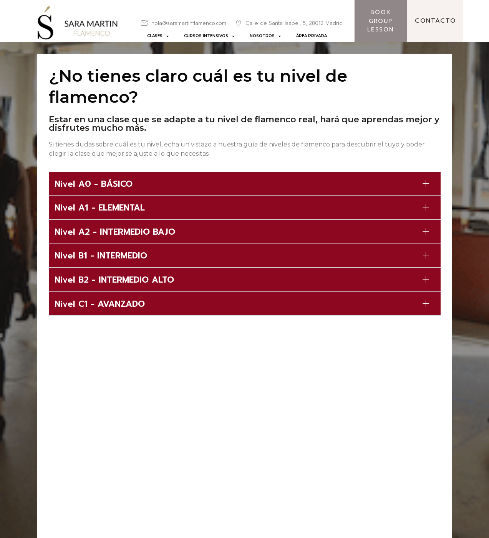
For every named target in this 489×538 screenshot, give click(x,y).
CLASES (158, 36)
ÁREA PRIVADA (311, 35)
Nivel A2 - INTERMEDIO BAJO (115, 231)
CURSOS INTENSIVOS (209, 36)
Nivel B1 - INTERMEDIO (101, 255)
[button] (245, 184)
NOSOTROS (265, 36)
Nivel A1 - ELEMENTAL (100, 207)
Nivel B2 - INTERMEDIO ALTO (114, 279)
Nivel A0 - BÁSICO (94, 184)
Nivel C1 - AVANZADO (100, 304)
